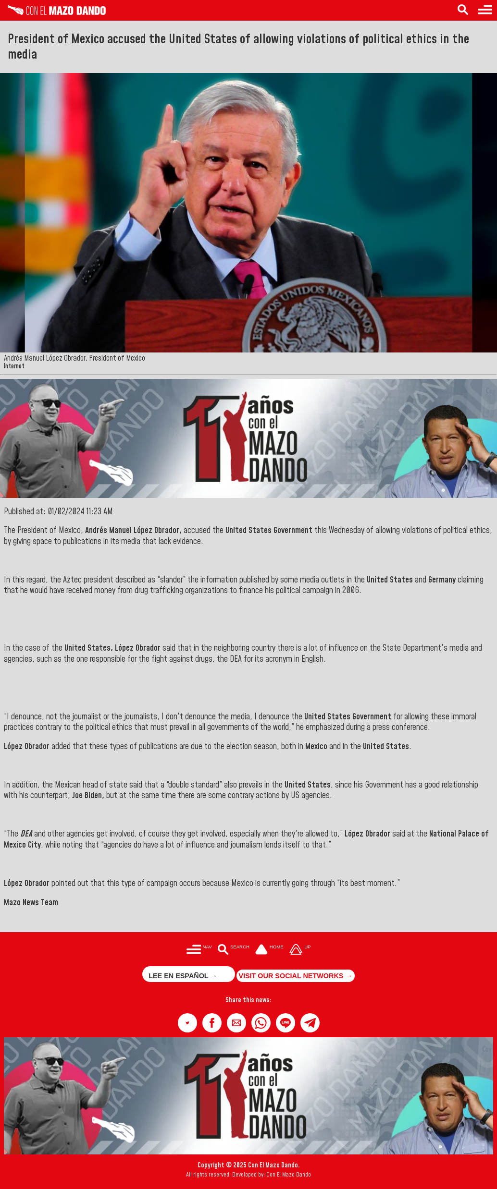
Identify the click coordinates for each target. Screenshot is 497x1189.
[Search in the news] (463, 10)
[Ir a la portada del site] (269, 950)
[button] (187, 1022)
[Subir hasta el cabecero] (300, 950)
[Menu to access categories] (485, 10)
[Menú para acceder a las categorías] (199, 950)
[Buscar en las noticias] (233, 950)
